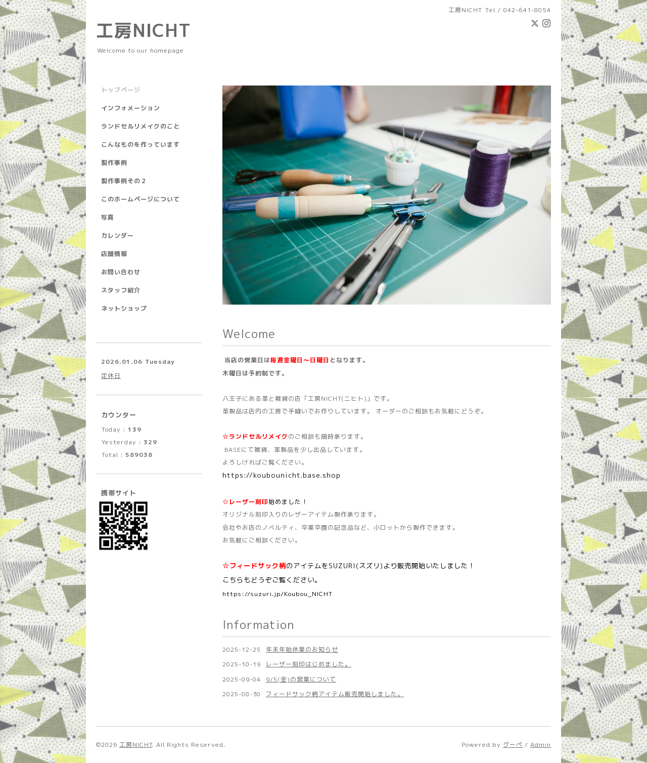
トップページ (121, 90)
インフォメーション (130, 108)
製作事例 (114, 162)
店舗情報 (114, 253)
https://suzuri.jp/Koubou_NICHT (277, 593)
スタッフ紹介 (121, 290)
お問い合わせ (121, 272)
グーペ (513, 744)
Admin (540, 744)
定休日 (111, 375)
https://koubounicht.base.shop (281, 475)
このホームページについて (140, 199)
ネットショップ (124, 308)
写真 (107, 217)
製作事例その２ (124, 181)
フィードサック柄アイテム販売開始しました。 (335, 694)
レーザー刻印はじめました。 (308, 664)
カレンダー (117, 235)
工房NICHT (143, 30)
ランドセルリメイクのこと (140, 126)
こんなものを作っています (140, 144)
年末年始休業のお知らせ (302, 649)
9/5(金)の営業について (301, 679)
